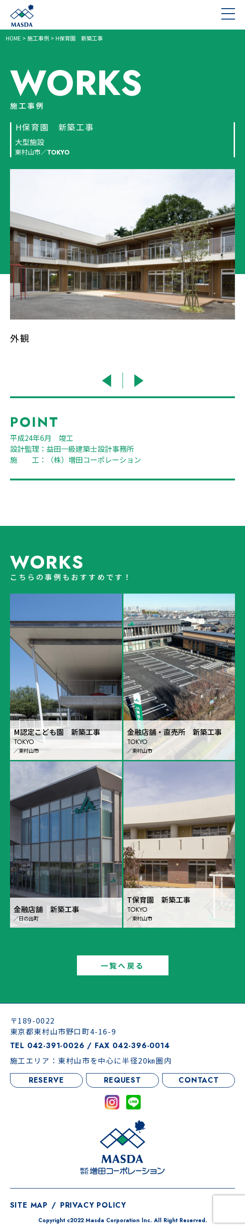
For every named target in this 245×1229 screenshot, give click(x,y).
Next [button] (137, 381)
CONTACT (199, 1080)
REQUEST (122, 1080)
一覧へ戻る (122, 965)
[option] (122, 268)
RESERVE (46, 1080)
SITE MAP (29, 1205)
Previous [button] (108, 381)
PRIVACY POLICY (93, 1205)
